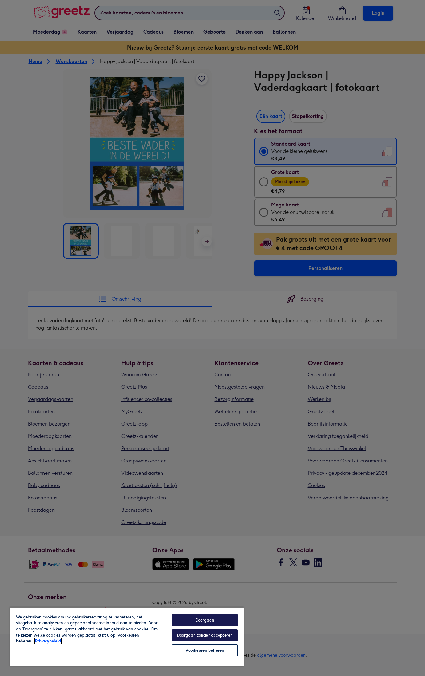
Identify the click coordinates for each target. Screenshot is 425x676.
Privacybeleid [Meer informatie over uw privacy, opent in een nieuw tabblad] (48, 641)
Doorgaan (204, 620)
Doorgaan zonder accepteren (205, 635)
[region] (127, 636)
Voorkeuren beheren (205, 650)
